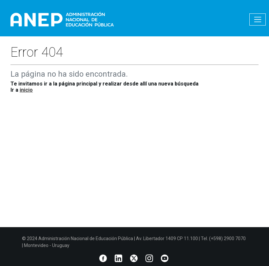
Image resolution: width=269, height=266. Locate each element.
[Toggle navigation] (257, 19)
